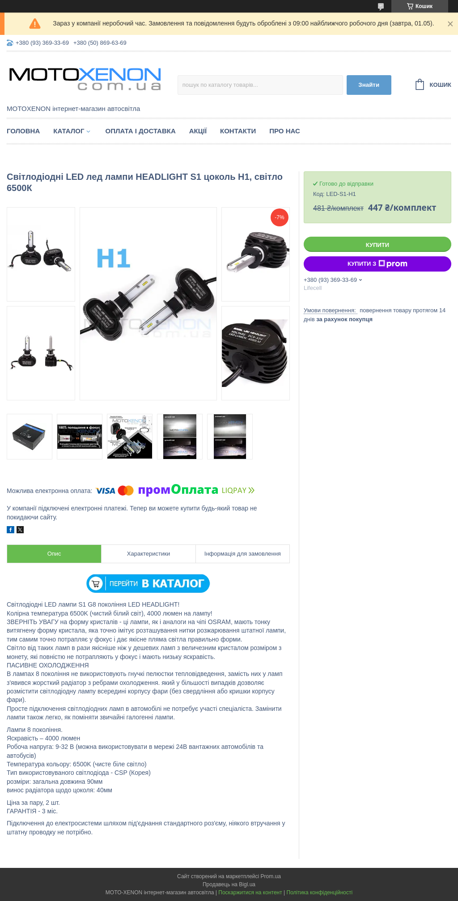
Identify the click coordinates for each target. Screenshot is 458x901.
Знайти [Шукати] (368, 84)
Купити (377, 245)
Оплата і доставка (140, 131)
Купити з (377, 264)
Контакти (238, 131)
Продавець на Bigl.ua (229, 884)
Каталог (68, 131)
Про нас (284, 131)
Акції (198, 131)
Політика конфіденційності (320, 892)
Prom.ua (271, 876)
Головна (23, 131)
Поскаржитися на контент (250, 892)
